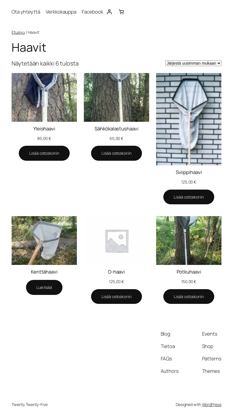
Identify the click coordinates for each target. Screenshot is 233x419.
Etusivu (18, 32)
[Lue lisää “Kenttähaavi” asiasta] (44, 287)
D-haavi (116, 271)
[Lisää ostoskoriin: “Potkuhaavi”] (188, 296)
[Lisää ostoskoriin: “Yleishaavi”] (44, 153)
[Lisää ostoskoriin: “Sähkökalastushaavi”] (116, 153)
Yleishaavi (44, 128)
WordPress (211, 404)
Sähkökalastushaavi (116, 128)
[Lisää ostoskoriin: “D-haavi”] (116, 296)
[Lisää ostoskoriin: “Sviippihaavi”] (188, 197)
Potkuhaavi (189, 271)
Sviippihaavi (189, 172)
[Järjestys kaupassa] (193, 63)
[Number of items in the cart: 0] (121, 12)
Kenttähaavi (44, 271)
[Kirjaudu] (109, 12)
